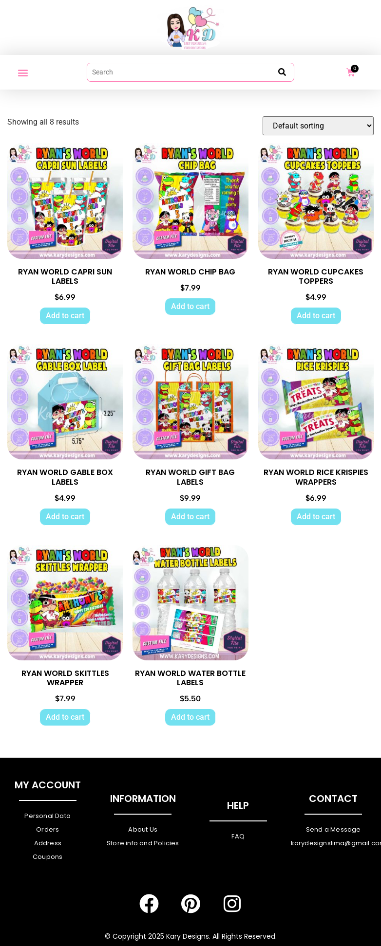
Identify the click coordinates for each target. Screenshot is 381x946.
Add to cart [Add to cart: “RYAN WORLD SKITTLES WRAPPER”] (65, 717)
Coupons (47, 857)
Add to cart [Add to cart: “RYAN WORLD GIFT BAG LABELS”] (190, 516)
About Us (142, 830)
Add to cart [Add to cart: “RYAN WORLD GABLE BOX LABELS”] (65, 516)
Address (47, 843)
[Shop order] (318, 126)
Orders (47, 830)
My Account (48, 785)
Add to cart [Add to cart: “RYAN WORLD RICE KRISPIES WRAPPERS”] (316, 516)
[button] (23, 72)
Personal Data (47, 816)
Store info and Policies (143, 843)
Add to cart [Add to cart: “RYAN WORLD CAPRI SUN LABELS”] (65, 316)
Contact (333, 799)
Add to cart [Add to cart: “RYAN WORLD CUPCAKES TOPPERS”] (316, 316)
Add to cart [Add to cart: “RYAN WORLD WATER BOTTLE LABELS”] (190, 717)
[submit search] (282, 72)
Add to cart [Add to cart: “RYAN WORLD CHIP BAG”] (190, 306)
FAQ (238, 836)
